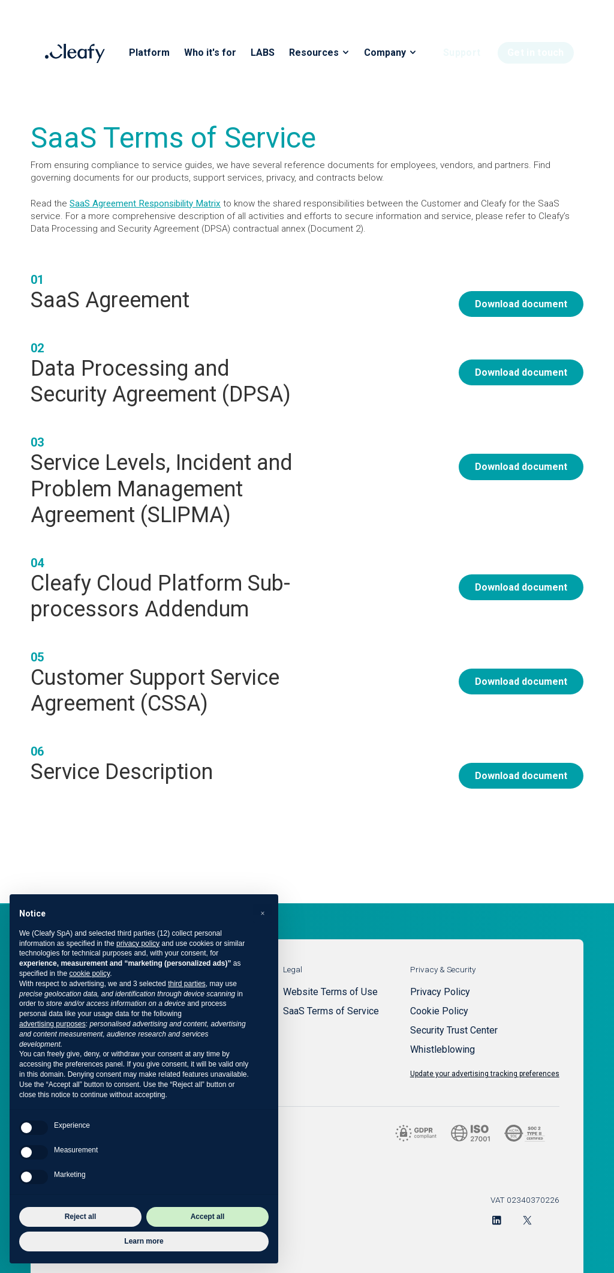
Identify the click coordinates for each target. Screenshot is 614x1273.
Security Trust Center (454, 1030)
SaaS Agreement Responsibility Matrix (145, 203)
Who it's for (210, 52)
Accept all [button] (208, 1216)
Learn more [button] (143, 1241)
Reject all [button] (81, 1216)
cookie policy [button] (89, 973)
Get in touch (535, 52)
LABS (263, 52)
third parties (187, 984)
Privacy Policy (440, 992)
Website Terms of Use (330, 992)
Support (461, 52)
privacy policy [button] (137, 943)
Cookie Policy (439, 1011)
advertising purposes (52, 1024)
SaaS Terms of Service (331, 1011)
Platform (149, 52)
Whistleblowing (442, 1049)
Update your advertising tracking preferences (484, 1074)
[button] (262, 913)
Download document (521, 304)
